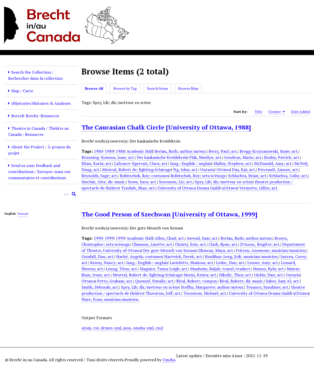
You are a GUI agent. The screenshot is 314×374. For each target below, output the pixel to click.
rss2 (159, 328)
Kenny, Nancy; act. (107, 262)
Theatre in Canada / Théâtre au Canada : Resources (38, 131)
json (127, 328)
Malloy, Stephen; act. (232, 163)
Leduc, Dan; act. (230, 262)
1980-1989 (104, 151)
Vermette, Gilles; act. (258, 188)
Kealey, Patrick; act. (282, 157)
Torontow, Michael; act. (205, 293)
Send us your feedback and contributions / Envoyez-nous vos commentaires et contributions (39, 171)
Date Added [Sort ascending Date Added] (300, 111)
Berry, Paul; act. (223, 151)
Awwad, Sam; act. (203, 238)
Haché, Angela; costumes (139, 256)
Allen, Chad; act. (170, 238)
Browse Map (188, 88)
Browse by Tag (125, 88)
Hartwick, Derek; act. (183, 256)
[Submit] (74, 194)
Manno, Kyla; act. (269, 269)
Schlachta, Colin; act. (288, 175)
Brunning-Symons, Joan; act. (108, 157)
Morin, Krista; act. (200, 275)
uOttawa (230, 188)
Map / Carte (22, 91)
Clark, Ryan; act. (223, 244)
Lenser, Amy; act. (263, 262)
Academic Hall (140, 151)
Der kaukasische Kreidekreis (162, 157)
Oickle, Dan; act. (269, 275)
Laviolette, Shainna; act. (192, 262)
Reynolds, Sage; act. (99, 175)
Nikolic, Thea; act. (235, 275)
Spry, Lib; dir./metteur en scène (224, 182)
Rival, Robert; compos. (197, 281)
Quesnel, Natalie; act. (154, 281)
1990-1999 (104, 238)
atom (86, 328)
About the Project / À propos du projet (39, 150)
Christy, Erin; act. (191, 244)
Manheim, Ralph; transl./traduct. (220, 269)
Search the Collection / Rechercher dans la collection (35, 75)
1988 (120, 151)
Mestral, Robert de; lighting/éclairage (136, 169)
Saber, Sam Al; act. (283, 281)
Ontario (207, 169)
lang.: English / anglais (191, 163)
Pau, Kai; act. (244, 169)
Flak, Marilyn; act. (205, 157)
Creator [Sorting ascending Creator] (276, 111)
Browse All (94, 88)
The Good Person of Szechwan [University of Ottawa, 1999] (169, 214)
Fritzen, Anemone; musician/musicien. (271, 250)
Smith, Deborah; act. (100, 287)
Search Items (157, 88)
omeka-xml (143, 328)
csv (96, 328)
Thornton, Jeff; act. (163, 293)
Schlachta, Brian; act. (247, 175)
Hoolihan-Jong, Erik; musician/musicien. (242, 256)
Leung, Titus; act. (122, 269)
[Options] (66, 194)
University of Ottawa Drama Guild (189, 188)
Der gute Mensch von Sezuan (170, 250)
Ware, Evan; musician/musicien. (110, 299)
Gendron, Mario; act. (243, 157)
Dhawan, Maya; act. (216, 250)
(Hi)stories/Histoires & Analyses (41, 103)
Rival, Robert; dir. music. (242, 281)
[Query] (41, 194)
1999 (120, 238)
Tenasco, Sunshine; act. (267, 287)
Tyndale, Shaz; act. (138, 188)
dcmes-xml (111, 328)
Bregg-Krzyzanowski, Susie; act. (269, 151)
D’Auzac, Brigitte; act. (260, 244)
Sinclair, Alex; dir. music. (103, 182)
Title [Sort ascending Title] (258, 111)
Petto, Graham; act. (115, 281)
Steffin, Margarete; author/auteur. (212, 287)
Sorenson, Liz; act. (176, 182)
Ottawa (223, 169)
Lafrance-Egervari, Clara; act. (141, 163)
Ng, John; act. (185, 169)
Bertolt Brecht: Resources (35, 116)
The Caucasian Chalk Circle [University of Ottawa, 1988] (166, 127)
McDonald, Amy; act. (273, 163)
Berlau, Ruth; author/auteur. (181, 151)
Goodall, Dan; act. (97, 256)
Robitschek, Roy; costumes (144, 175)
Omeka (168, 360)
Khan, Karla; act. (96, 163)
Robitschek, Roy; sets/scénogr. (198, 175)
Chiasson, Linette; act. (152, 244)
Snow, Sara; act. (142, 182)
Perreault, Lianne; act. (278, 169)
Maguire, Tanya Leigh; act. (164, 269)
